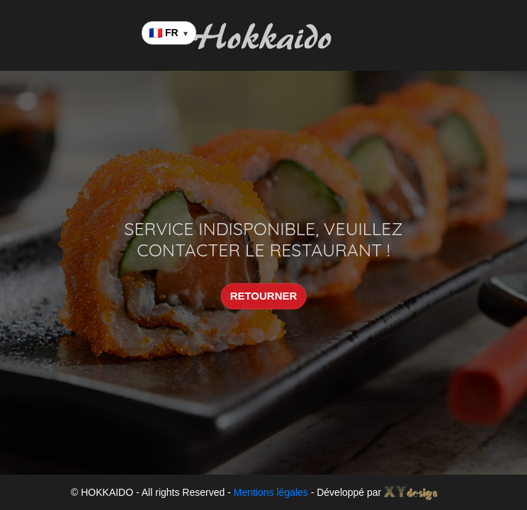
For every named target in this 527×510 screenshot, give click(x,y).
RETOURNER (264, 296)
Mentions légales (271, 492)
